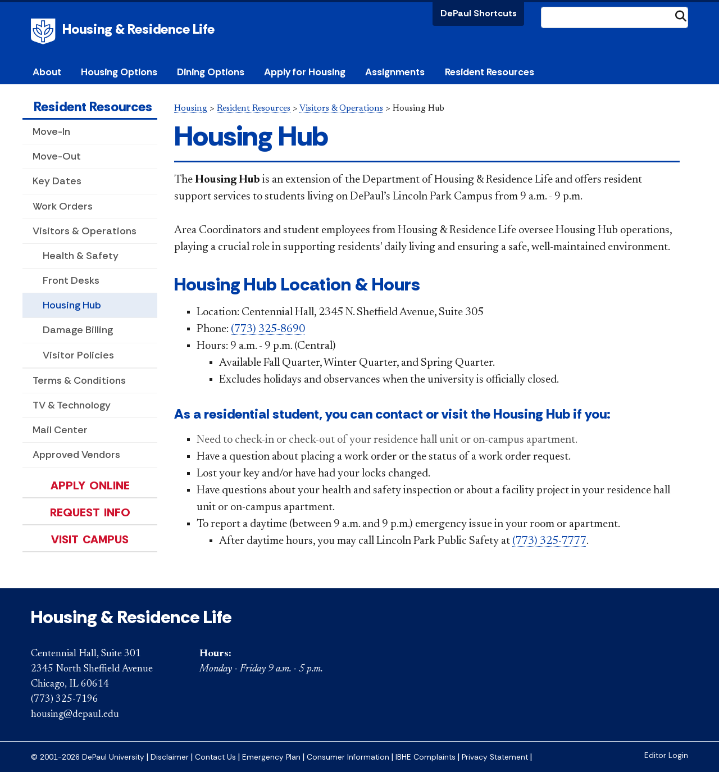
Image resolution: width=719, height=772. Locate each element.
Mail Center (60, 430)
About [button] (47, 72)
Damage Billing (78, 330)
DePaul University (45, 31)
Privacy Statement (495, 757)
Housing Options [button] (119, 72)
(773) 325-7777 (549, 541)
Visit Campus (90, 539)
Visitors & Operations (84, 231)
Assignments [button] (395, 72)
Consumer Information (348, 757)
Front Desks (71, 280)
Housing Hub (72, 305)
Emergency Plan (271, 757)
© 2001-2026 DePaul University (87, 757)
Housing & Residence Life (138, 29)
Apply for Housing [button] (304, 72)
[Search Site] (614, 17)
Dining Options (210, 72)
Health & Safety (81, 255)
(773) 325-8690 (268, 329)
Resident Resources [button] (489, 72)
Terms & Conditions (79, 380)
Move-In (51, 131)
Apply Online (90, 485)
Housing (190, 108)
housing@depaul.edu (75, 715)
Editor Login (666, 755)
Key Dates (57, 181)
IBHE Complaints (425, 757)
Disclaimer (170, 757)
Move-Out (57, 156)
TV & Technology (72, 405)
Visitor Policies (78, 355)
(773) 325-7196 (64, 699)
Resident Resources (93, 106)
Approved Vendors (76, 454)
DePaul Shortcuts (478, 13)
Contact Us (215, 757)
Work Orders (63, 206)
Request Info (90, 512)
